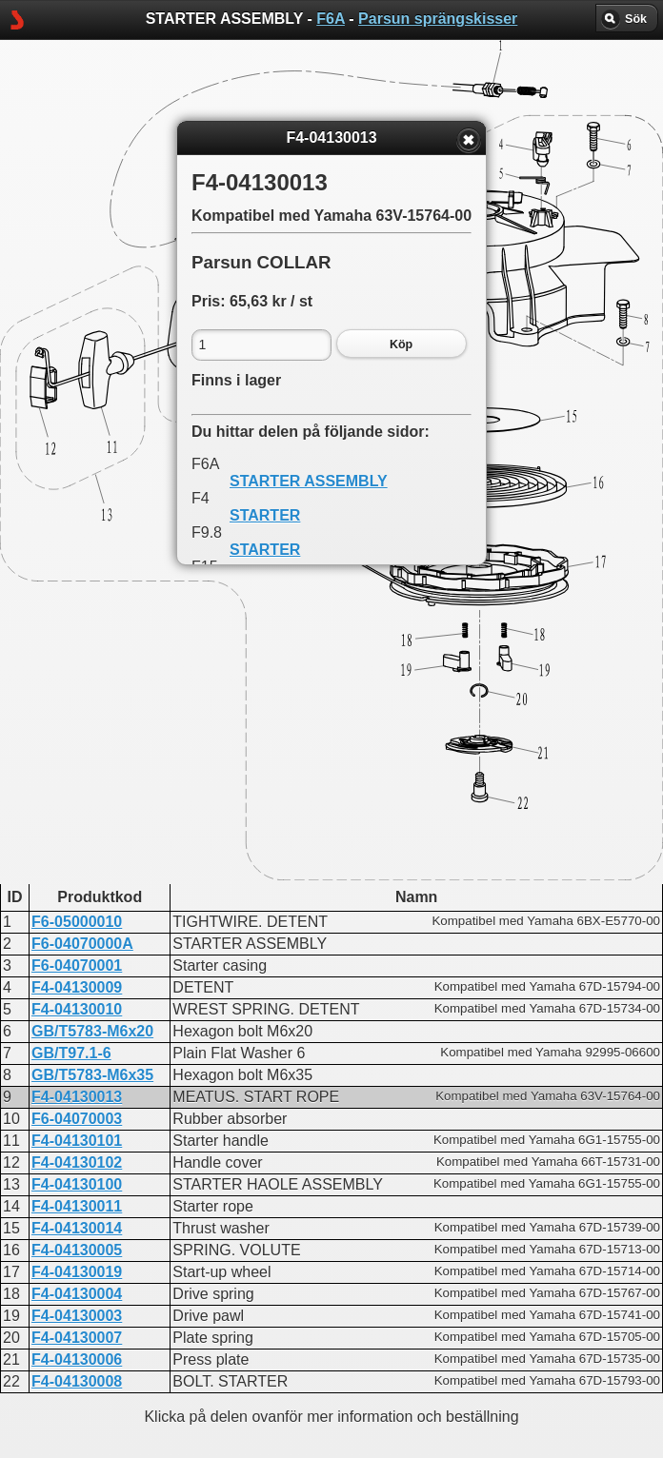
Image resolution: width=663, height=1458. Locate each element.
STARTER (265, 515)
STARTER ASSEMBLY (309, 481)
